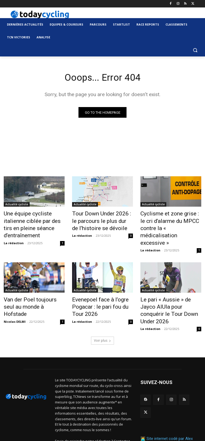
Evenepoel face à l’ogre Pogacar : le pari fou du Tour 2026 (100, 287)
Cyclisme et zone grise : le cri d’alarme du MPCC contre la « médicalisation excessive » (169, 220)
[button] (195, 50)
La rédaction (14, 233)
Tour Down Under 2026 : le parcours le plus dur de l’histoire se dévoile (98, 220)
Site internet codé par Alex (170, 395)
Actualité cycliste (16, 205)
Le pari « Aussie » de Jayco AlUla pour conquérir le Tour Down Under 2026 (168, 287)
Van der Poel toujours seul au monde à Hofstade (33, 284)
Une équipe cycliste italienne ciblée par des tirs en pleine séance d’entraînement (32, 220)
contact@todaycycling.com (87, 417)
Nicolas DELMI (15, 294)
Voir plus (102, 311)
